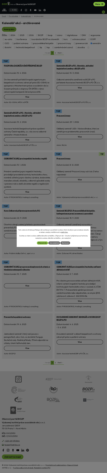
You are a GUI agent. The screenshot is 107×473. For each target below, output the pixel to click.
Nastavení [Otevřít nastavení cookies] (66, 243)
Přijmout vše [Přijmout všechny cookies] (41, 243)
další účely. (64, 232)
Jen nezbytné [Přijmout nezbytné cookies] (54, 243)
